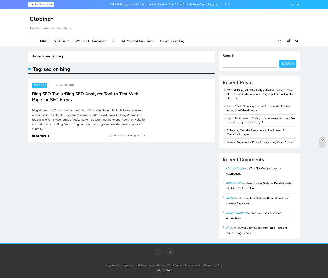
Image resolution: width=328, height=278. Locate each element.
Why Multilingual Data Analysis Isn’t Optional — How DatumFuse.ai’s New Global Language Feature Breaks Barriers (165, 4)
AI (113, 41)
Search (228, 56)
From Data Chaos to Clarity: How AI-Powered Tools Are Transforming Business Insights (261, 120)
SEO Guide (61, 41)
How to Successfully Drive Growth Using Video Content (261, 142)
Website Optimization (91, 41)
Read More (40, 136)
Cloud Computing (172, 41)
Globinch (41, 19)
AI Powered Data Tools (138, 41)
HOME (43, 41)
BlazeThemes (163, 270)
